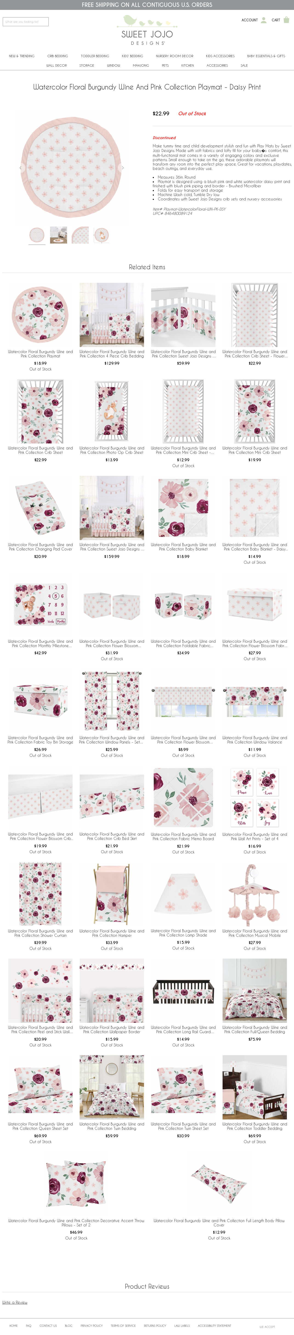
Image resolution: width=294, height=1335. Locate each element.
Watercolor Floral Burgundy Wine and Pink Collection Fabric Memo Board (183, 836)
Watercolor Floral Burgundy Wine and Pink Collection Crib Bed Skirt (111, 836)
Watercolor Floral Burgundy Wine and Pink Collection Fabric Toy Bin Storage (40, 739)
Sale (244, 65)
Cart (276, 20)
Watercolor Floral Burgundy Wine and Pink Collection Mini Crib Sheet (254, 450)
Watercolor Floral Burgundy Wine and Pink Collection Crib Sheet (40, 450)
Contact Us (48, 1325)
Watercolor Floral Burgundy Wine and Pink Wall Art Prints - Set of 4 (254, 836)
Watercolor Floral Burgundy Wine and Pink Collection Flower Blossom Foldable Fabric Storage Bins (111, 643)
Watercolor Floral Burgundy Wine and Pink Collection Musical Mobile (254, 933)
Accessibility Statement (214, 1325)
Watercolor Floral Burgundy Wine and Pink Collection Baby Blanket (183, 546)
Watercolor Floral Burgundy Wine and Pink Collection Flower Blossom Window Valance (183, 740)
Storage (86, 65)
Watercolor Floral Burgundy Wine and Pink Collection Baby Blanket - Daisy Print (254, 547)
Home (13, 1325)
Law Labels (182, 1325)
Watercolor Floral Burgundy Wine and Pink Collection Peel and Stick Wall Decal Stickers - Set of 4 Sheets (40, 1029)
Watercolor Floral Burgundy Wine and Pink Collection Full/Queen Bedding (254, 1029)
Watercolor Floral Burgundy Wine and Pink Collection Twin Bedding (111, 1126)
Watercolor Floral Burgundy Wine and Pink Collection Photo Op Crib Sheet (111, 450)
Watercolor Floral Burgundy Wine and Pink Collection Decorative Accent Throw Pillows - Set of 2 (76, 1222)
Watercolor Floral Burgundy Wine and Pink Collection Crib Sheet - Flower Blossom (254, 354)
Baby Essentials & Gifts (266, 56)
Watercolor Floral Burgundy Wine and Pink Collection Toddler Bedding (254, 1126)
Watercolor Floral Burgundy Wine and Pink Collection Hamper (111, 933)
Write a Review (14, 1302)
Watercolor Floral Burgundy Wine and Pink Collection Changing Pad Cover (40, 546)
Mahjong (141, 65)
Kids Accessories (220, 56)
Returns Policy (155, 1325)
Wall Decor (56, 65)
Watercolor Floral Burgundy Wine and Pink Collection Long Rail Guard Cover (183, 1029)
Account (250, 20)
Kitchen (187, 65)
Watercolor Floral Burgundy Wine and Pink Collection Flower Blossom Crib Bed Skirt (40, 836)
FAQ (28, 1325)
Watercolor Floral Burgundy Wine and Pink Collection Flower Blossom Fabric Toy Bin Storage (254, 643)
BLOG (68, 1325)
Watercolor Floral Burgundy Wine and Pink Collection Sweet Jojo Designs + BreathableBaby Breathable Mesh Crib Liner (183, 354)
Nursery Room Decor (174, 56)
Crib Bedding (57, 56)
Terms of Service (123, 1325)
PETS (165, 65)
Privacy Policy (92, 1325)
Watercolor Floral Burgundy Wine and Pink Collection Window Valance (254, 739)
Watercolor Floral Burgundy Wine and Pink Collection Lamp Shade (183, 932)
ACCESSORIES (217, 65)
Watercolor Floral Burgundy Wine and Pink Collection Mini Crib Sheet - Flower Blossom (183, 450)
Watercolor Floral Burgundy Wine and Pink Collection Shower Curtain (40, 933)
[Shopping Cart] (286, 20)
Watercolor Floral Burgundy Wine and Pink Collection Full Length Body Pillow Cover (219, 1222)
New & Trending (21, 56)
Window (113, 65)
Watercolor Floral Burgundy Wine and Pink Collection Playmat (40, 353)
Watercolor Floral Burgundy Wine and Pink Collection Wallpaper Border (111, 1029)
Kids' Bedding (132, 56)
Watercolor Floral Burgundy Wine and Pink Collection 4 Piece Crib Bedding (111, 353)
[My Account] (263, 20)
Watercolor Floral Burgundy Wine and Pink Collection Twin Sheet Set (183, 1126)
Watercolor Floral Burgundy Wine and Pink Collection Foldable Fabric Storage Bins (183, 643)
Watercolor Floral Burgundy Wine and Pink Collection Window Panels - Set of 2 (112, 740)
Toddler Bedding (95, 56)
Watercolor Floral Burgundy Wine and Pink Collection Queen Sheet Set (40, 1126)
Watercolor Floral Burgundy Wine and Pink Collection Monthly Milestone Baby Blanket (40, 643)
